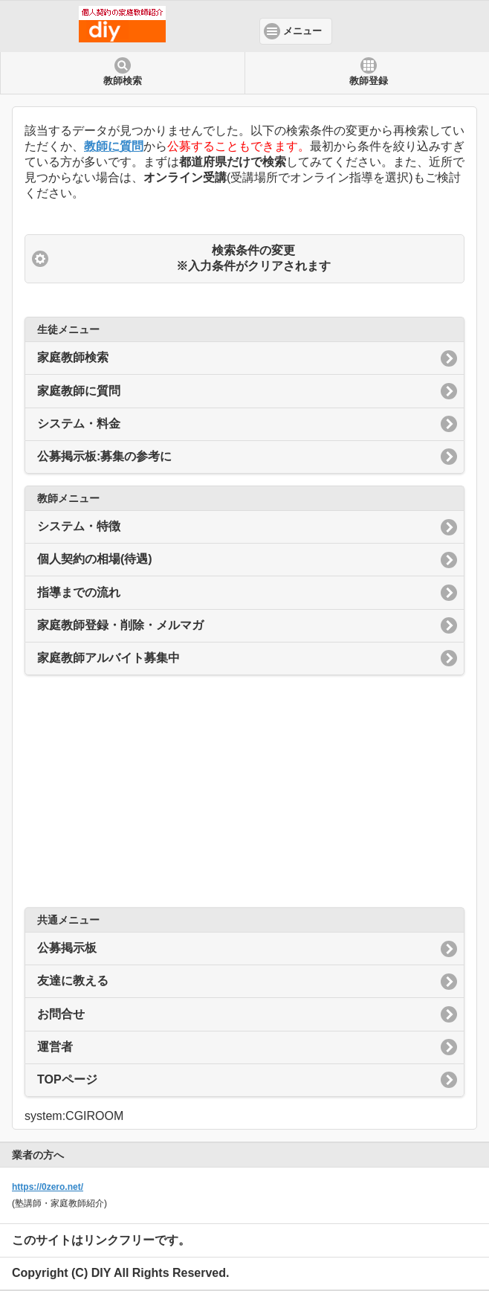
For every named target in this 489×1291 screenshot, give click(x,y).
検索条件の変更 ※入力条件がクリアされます (253, 258)
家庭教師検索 (73, 357)
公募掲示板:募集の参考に (104, 456)
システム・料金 (78, 423)
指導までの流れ (78, 592)
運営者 (55, 1046)
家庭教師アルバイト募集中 (108, 657)
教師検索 (122, 81)
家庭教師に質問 (78, 390)
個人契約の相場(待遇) (94, 559)
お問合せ (61, 1014)
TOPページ (67, 1079)
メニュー (302, 31)
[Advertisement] (244, 791)
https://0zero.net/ (47, 1187)
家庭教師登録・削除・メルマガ (120, 625)
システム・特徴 (78, 526)
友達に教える (73, 980)
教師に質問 (113, 146)
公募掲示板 (67, 947)
